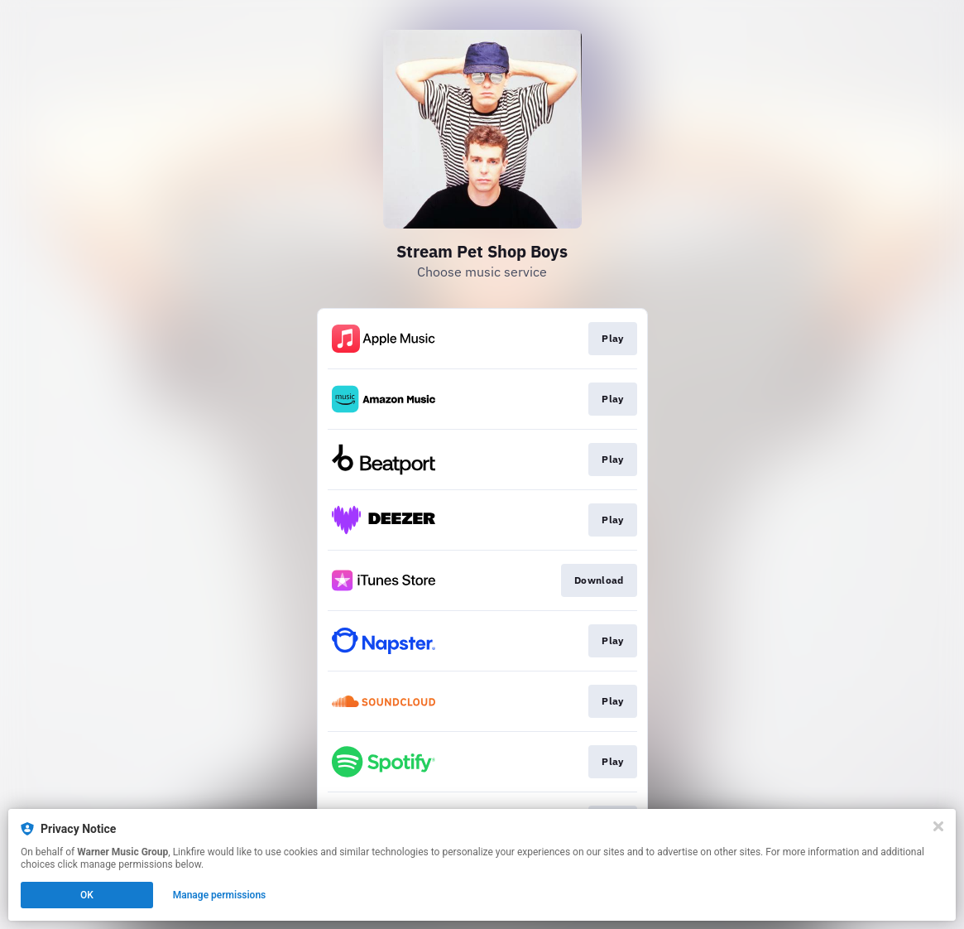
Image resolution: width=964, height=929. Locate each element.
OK (87, 895)
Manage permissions (219, 895)
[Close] (938, 826)
